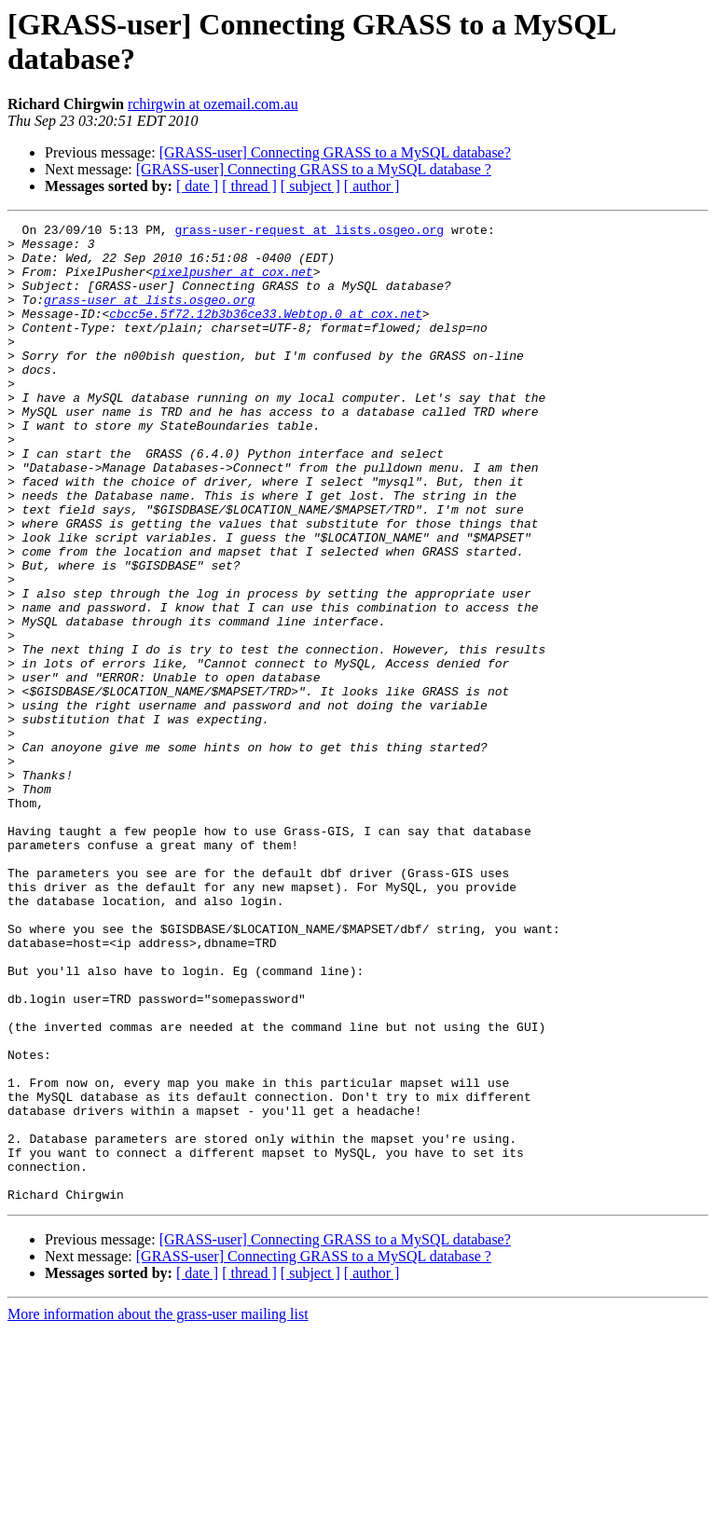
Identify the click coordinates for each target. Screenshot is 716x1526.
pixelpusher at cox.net (233, 282)
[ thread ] (249, 186)
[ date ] (197, 186)
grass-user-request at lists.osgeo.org (309, 232)
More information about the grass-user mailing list (158, 1510)
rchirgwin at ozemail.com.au (213, 104)
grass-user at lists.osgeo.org (149, 316)
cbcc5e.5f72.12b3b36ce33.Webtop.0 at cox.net (265, 332)
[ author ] (372, 186)
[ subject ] (310, 186)
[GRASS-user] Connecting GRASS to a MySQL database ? (313, 169)
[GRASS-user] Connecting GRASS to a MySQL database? (335, 152)
